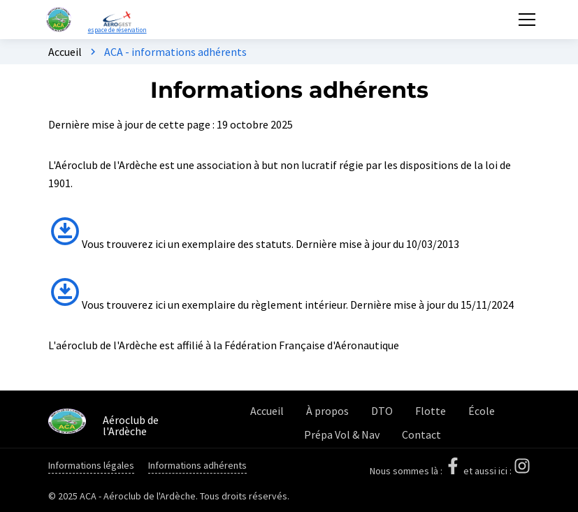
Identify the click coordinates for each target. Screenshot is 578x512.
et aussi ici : (496, 471)
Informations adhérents (197, 465)
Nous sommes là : (416, 471)
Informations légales (91, 465)
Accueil (65, 52)
